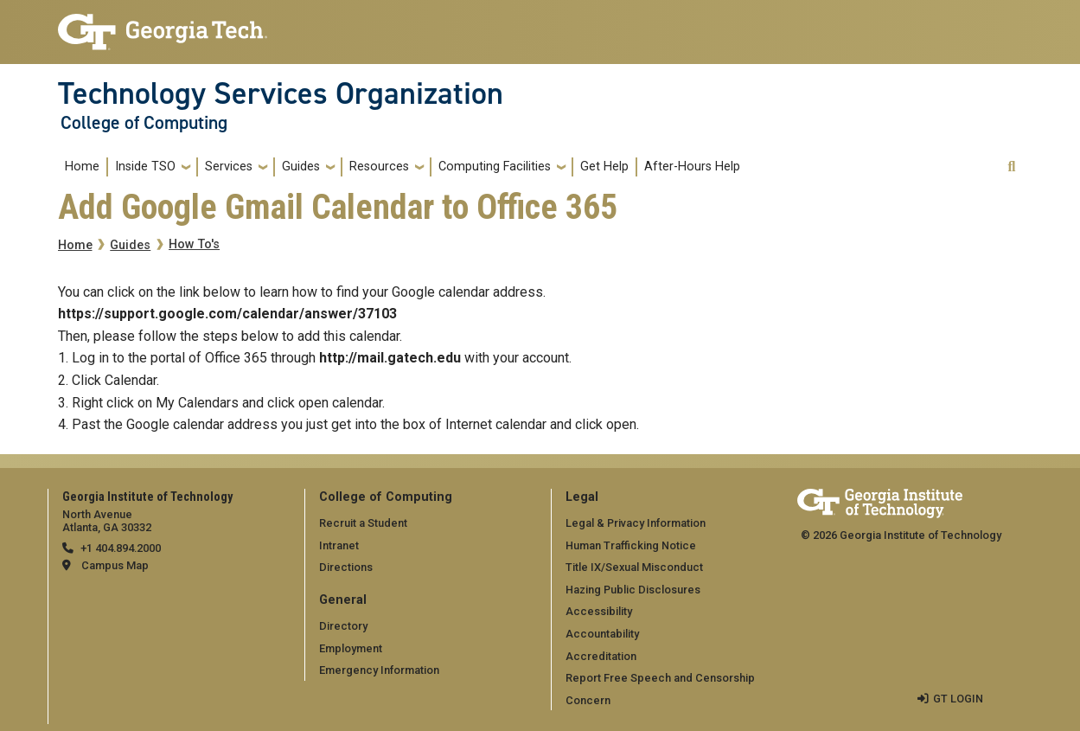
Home (82, 166)
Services (228, 166)
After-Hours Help (692, 166)
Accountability (602, 633)
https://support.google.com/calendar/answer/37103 (227, 313)
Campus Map (115, 565)
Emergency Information (379, 670)
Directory (343, 625)
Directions (346, 567)
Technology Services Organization (280, 93)
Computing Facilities (494, 166)
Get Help (604, 166)
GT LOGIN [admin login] (958, 698)
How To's (194, 244)
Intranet (339, 545)
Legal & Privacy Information (636, 522)
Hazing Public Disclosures (633, 589)
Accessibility (599, 611)
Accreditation (601, 656)
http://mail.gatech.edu (390, 357)
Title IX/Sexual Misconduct (634, 567)
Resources (379, 166)
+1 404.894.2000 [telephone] (120, 548)
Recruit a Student (363, 522)
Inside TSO (145, 166)
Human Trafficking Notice (631, 545)
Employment (350, 648)
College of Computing (144, 122)
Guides (301, 166)
